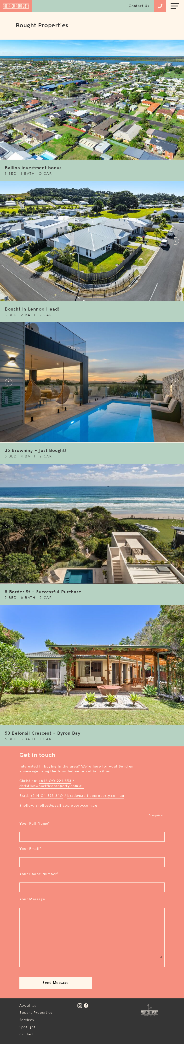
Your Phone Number (39, 874)
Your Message (32, 899)
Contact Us (139, 6)
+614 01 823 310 (46, 796)
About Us (27, 1005)
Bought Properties (35, 1012)
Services (26, 1020)
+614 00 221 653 (55, 781)
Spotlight (27, 1027)
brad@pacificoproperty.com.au (95, 796)
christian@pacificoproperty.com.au (51, 786)
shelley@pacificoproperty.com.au (66, 805)
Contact (26, 1034)
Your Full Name (34, 823)
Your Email (30, 849)
